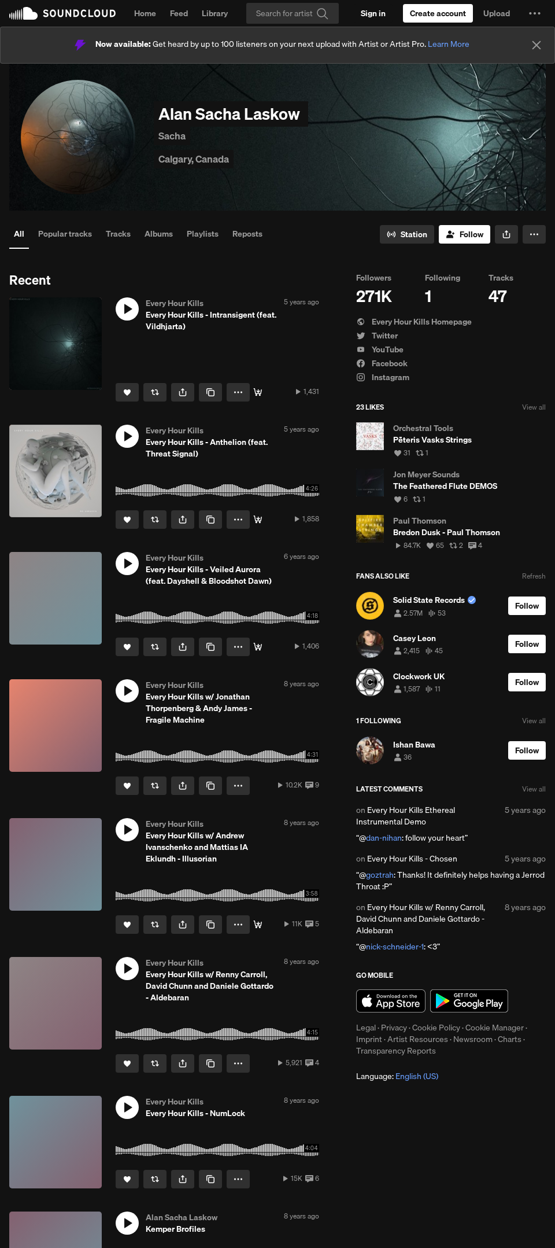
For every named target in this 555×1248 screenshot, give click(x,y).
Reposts (247, 233)
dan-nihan (384, 837)
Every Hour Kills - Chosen (412, 858)
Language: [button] (397, 1076)
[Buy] (257, 392)
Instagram (382, 377)
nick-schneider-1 (395, 946)
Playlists (203, 233)
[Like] (127, 392)
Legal (366, 1027)
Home (145, 13)
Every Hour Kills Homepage (414, 321)
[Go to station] (407, 234)
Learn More (448, 44)
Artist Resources (417, 1039)
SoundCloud (62, 13)
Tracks (118, 233)
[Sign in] (373, 13)
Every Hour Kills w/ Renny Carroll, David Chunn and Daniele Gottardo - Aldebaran (420, 919)
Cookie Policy (436, 1027)
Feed (179, 13)
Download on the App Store (391, 1001)
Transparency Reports (396, 1050)
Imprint (369, 1039)
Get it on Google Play (469, 1001)
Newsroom (473, 1039)
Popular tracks (65, 233)
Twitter (377, 335)
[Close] (536, 45)
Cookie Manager (494, 1027)
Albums (159, 233)
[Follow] (464, 234)
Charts (509, 1039)
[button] (535, 13)
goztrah (380, 874)
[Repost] (154, 392)
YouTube (380, 349)
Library (215, 13)
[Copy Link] (210, 392)
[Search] (292, 13)
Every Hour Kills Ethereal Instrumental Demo (405, 816)
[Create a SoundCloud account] (438, 13)
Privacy (394, 1027)
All (19, 233)
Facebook (382, 363)
